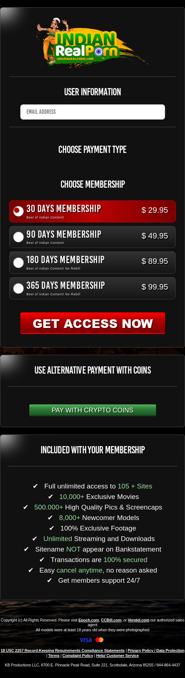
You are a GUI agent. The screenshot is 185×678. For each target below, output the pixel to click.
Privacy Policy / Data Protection (155, 650)
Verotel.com (139, 620)
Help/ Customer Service (117, 655)
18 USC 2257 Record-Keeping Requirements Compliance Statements (63, 650)
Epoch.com (88, 620)
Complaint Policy (77, 655)
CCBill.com (111, 620)
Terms (53, 655)
